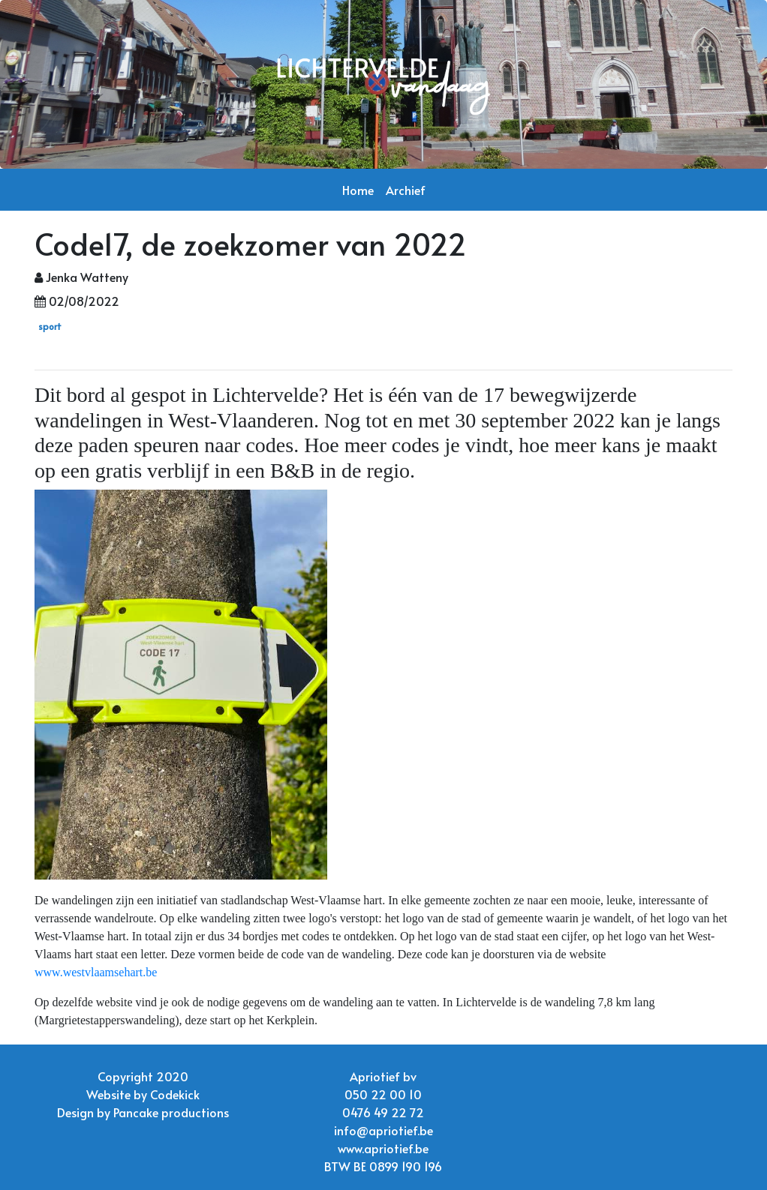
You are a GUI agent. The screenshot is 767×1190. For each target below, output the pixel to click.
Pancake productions (171, 1112)
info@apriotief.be (383, 1130)
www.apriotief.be (383, 1148)
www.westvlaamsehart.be (96, 972)
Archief (406, 189)
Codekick (175, 1094)
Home (358, 189)
